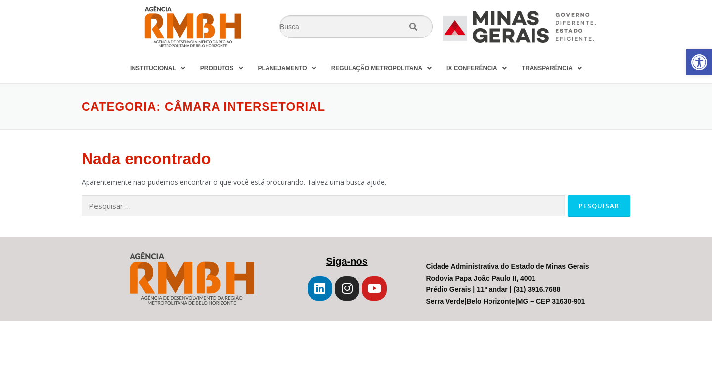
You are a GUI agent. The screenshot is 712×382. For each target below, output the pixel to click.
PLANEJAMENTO (287, 68)
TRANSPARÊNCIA (552, 68)
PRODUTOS (221, 68)
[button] (699, 62)
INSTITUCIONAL (157, 68)
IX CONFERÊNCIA (476, 68)
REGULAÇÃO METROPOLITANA (381, 68)
